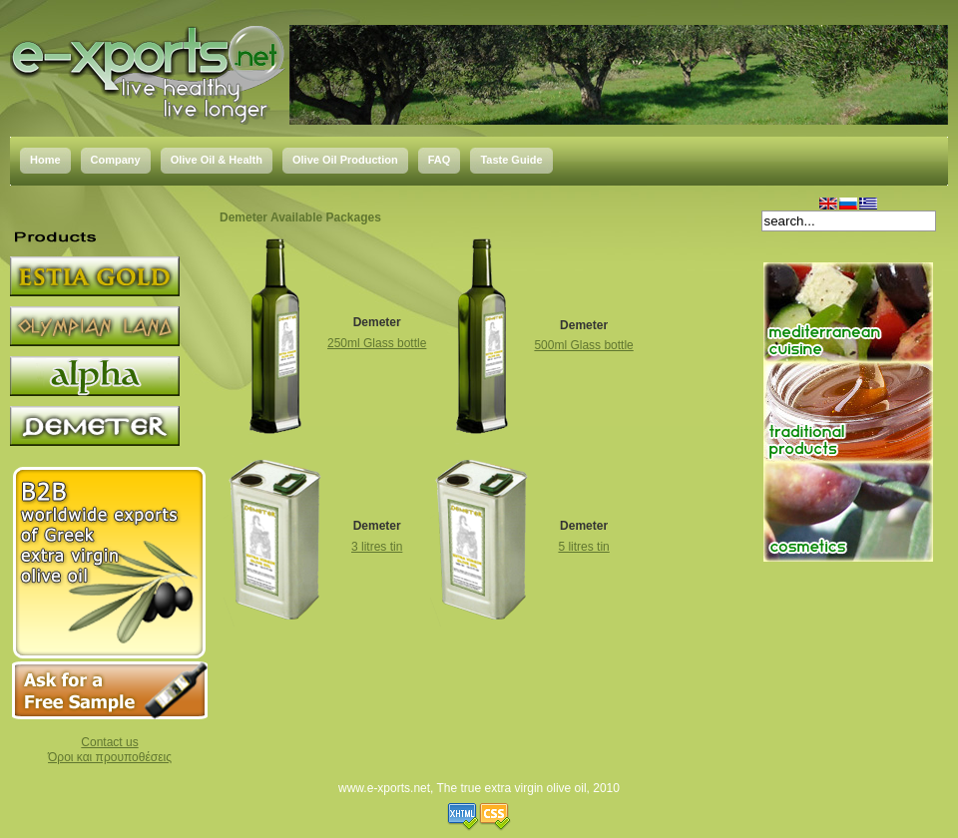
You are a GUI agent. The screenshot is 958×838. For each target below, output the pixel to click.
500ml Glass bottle (583, 345)
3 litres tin (376, 547)
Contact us (109, 742)
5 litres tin (583, 547)
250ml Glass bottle (376, 343)
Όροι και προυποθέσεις (110, 757)
